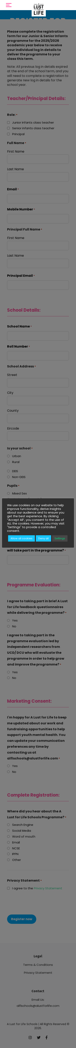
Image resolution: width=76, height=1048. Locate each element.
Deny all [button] (43, 538)
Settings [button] (60, 538)
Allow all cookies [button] (21, 538)
